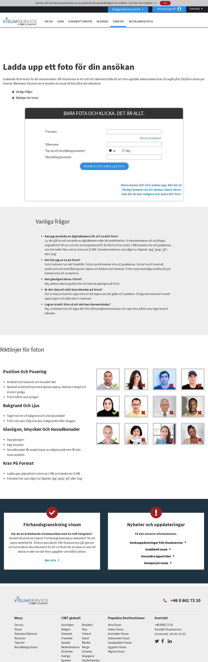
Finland (86, 606)
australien (67, 597)
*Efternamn (52, 137)
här (155, 3)
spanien (66, 633)
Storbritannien (91, 633)
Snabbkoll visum (156, 521)
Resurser (102, 21)
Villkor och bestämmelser (127, 650)
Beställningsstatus (141, 21)
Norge (86, 619)
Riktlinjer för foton (27, 90)
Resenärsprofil (166, 9)
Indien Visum (116, 601)
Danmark (66, 606)
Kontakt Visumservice (168, 601)
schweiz (87, 624)
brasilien (87, 597)
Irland (85, 610)
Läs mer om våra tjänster (29, 650)
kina (84, 601)
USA (84, 637)
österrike (67, 624)
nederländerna (70, 619)
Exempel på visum (156, 535)
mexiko (86, 615)
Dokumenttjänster (80, 21)
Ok (165, 3)
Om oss (48, 21)
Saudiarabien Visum (120, 615)
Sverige (65, 628)
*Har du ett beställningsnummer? (65, 143)
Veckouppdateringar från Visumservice (156, 515)
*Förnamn (51, 124)
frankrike (67, 610)
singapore (88, 628)
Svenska (194, 9)
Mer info (50, 533)
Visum (60, 21)
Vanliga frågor (24, 84)
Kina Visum (114, 597)
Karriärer (172, 650)
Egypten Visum (117, 619)
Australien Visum (118, 606)
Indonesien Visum (119, 610)
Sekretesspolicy (95, 650)
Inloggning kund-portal (125, 9)
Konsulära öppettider (156, 528)
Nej (128, 143)
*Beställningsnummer (58, 149)
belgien (66, 601)
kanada (65, 615)
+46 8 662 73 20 (163, 597)
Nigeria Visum (116, 624)
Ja (114, 143)
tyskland (66, 637)
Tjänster (118, 21)
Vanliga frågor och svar (65, 650)
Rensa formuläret (150, 131)
